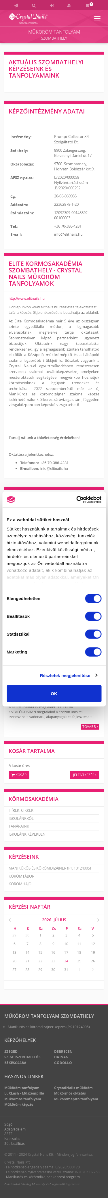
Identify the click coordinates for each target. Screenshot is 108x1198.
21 (27, 961)
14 (27, 952)
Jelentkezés (84, 774)
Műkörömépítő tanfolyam (76, 1099)
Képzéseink (24, 856)
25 (79, 961)
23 (53, 961)
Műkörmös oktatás (70, 1093)
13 (14, 952)
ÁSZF (8, 1133)
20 (14, 961)
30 (27, 935)
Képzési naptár (29, 906)
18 (79, 952)
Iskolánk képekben (27, 834)
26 (93, 961)
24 (66, 961)
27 (14, 969)
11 (79, 943)
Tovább (90, 726)
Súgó (8, 1124)
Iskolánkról (21, 818)
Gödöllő (63, 1062)
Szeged (11, 1051)
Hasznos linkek (23, 1076)
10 (66, 943)
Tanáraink (19, 826)
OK (54, 693)
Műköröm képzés (18, 1104)
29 (14, 935)
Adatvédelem (15, 1129)
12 (93, 943)
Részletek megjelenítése (65, 675)
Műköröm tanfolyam (54, 32)
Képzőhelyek (20, 1040)
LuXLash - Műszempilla (24, 1093)
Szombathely (54, 38)
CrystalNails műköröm (73, 1087)
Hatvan (61, 1057)
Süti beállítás (14, 1143)
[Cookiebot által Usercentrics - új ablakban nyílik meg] (76, 499)
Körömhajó (20, 884)
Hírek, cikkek (21, 810)
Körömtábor (21, 876)
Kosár (19, 774)
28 (27, 969)
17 (66, 952)
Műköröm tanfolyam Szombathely (49, 1016)
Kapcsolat (12, 1138)
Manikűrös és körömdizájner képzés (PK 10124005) (49, 1026)
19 (93, 952)
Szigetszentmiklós (22, 1057)
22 (40, 961)
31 (66, 969)
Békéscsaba (15, 1062)
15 (40, 952)
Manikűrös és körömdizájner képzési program (43, 1176)
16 (53, 952)
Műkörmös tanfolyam (22, 1099)
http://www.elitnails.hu (27, 298)
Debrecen (63, 1051)
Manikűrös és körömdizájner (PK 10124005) (50, 868)
